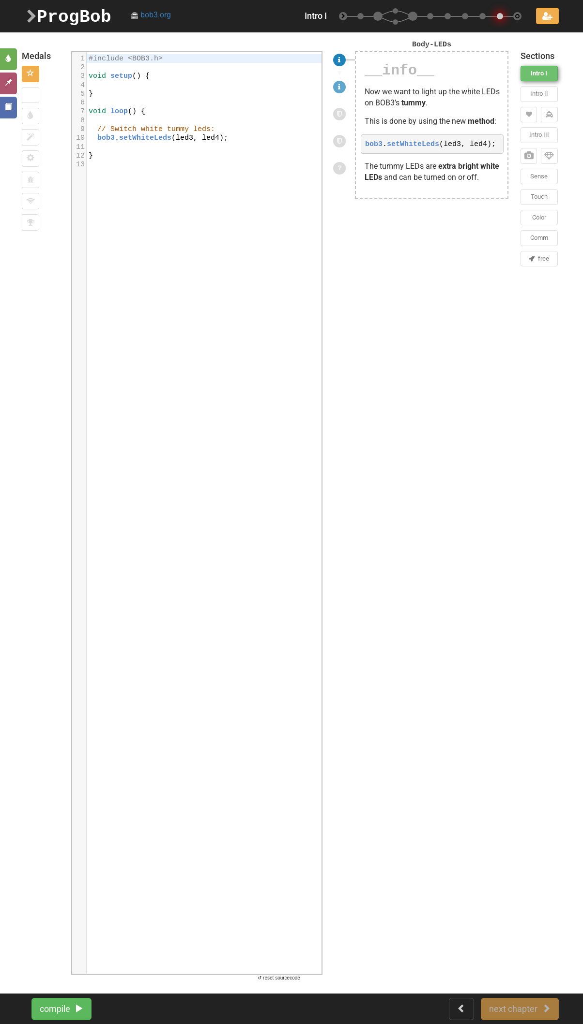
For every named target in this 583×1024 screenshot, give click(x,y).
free (539, 258)
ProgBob (69, 15)
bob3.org (151, 14)
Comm (539, 237)
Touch (539, 196)
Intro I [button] (539, 73)
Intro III (539, 134)
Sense (539, 176)
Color (539, 217)
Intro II (539, 93)
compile (61, 1009)
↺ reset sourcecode (279, 977)
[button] (30, 74)
